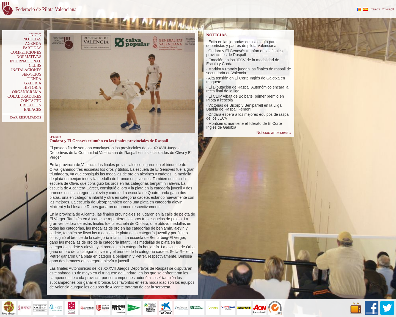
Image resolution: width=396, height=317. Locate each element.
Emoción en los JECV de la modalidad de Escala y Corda (242, 62)
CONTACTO (31, 101)
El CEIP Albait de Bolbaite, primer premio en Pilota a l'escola (245, 98)
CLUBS (35, 66)
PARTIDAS (32, 48)
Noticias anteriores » (274, 132)
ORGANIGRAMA (26, 92)
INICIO (35, 35)
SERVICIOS (31, 74)
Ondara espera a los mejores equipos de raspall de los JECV (248, 116)
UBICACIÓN (30, 105)
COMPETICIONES (25, 52)
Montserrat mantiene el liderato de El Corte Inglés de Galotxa (244, 125)
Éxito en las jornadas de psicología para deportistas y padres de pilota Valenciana (241, 44)
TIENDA (34, 79)
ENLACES (32, 109)
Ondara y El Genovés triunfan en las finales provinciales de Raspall (244, 53)
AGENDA (33, 44)
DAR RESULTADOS (25, 117)
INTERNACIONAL (25, 61)
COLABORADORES (24, 96)
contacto (375, 8)
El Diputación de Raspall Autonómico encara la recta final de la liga (247, 89)
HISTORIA (32, 88)
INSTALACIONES (26, 70)
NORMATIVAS (28, 57)
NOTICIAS (32, 39)
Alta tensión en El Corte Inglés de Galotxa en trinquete (245, 80)
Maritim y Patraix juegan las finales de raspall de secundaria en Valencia (248, 71)
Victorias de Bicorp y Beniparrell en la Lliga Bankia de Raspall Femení (244, 107)
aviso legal (388, 8)
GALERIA (32, 83)
